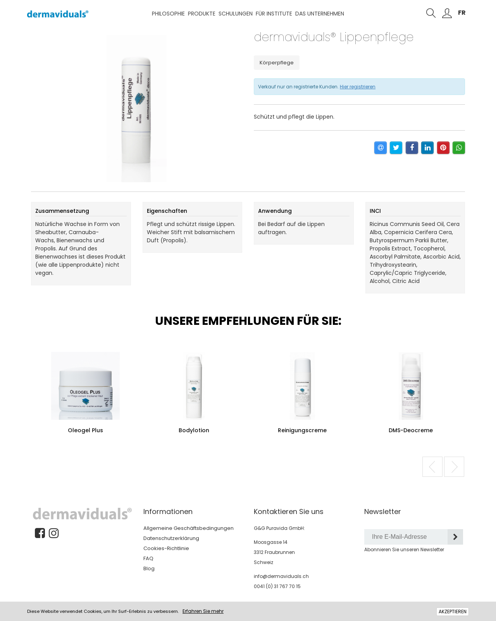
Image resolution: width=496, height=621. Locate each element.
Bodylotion (194, 430)
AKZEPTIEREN (453, 611)
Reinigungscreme (302, 430)
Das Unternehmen (319, 13)
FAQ (148, 558)
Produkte (201, 13)
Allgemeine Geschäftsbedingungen (188, 528)
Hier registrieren (357, 86)
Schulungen (236, 13)
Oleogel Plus (85, 430)
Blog (149, 568)
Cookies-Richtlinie (166, 548)
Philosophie (168, 13)
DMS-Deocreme (411, 430)
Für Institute (274, 13)
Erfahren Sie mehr (203, 611)
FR (462, 13)
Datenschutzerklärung (171, 538)
